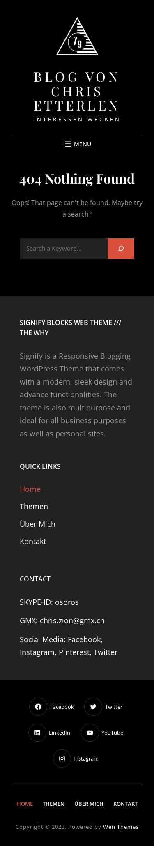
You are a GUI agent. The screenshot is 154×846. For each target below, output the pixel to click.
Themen (34, 506)
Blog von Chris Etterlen (77, 90)
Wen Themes (121, 826)
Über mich (37, 524)
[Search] (121, 248)
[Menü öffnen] (77, 143)
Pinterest (74, 652)
